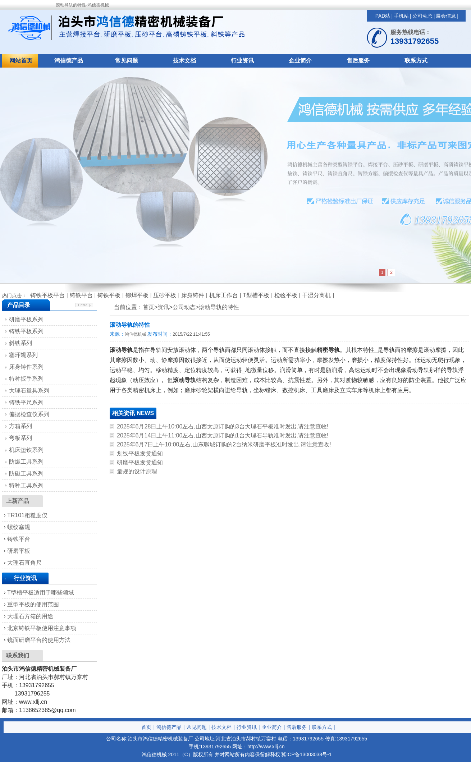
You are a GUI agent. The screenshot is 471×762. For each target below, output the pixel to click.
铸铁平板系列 (26, 331)
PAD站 (382, 16)
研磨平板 (18, 551)
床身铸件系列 (26, 367)
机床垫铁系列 (26, 450)
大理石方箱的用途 (30, 616)
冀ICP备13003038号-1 (306, 754)
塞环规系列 (23, 355)
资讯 (163, 307)
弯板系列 (20, 438)
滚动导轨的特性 (219, 307)
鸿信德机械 (135, 334)
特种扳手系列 (26, 379)
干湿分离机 (316, 295)
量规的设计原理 (137, 471)
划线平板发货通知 (140, 453)
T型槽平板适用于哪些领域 (40, 592)
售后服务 (358, 61)
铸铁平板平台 (47, 295)
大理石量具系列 (29, 390)
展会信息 (446, 16)
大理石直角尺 (24, 563)
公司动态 (422, 16)
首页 (146, 727)
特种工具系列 (26, 485)
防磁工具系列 (26, 473)
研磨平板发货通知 (140, 462)
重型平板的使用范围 (33, 604)
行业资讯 (242, 61)
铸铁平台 (81, 295)
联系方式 (415, 61)
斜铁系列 (20, 343)
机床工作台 (223, 295)
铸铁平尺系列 (26, 402)
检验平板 (285, 295)
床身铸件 (192, 295)
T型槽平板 (256, 295)
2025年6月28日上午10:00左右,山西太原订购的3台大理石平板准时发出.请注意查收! (223, 426)
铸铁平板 (108, 295)
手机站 (401, 16)
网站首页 (20, 61)
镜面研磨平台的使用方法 (38, 640)
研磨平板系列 (26, 319)
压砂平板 (164, 295)
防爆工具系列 (26, 462)
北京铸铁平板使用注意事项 (41, 628)
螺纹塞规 (18, 527)
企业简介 (300, 61)
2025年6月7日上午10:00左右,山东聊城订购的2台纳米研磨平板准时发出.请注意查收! (224, 444)
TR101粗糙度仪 (27, 515)
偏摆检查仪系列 (29, 414)
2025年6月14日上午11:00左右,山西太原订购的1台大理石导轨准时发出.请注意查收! (223, 435)
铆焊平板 (136, 295)
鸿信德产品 (68, 61)
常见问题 (126, 61)
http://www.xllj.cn (265, 746)
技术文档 (184, 61)
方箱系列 (20, 426)
